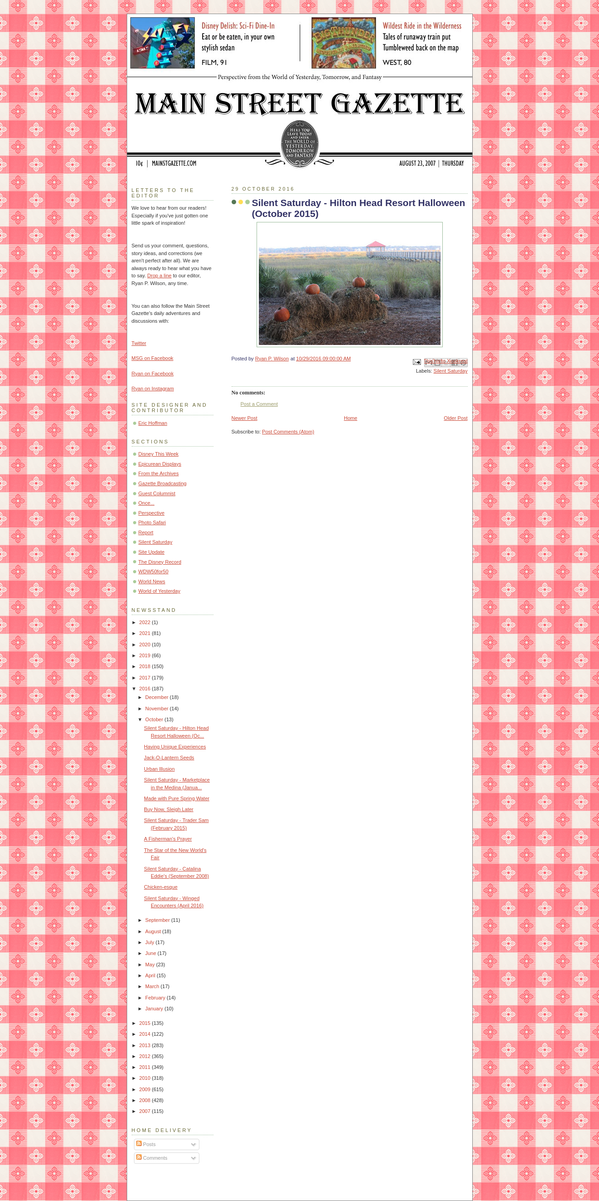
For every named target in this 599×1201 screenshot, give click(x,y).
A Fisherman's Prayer (168, 839)
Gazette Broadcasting (163, 483)
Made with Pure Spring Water (176, 798)
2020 (145, 644)
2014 (145, 1034)
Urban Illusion (159, 769)
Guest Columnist (157, 493)
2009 (145, 1089)
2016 (145, 688)
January (154, 1008)
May (150, 964)
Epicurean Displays (160, 464)
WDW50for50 (153, 571)
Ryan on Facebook (153, 373)
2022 (145, 622)
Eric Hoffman (153, 423)
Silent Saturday (451, 371)
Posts (146, 1144)
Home (350, 418)
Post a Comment (259, 404)
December (157, 697)
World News (152, 581)
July (150, 942)
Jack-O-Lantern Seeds (169, 757)
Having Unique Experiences (175, 746)
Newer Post (244, 418)
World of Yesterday (160, 591)
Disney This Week (159, 454)
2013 (145, 1045)
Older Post (455, 418)
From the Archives (159, 473)
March (153, 986)
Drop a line (159, 275)
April (151, 975)
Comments (151, 1158)
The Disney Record (160, 562)
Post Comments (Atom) (288, 431)
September (158, 920)
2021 (145, 633)
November (157, 708)
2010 (145, 1078)
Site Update (152, 552)
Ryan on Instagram (153, 388)
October (154, 719)
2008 (145, 1100)
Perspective (152, 513)
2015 (145, 1023)
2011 (145, 1067)
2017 (145, 677)
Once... (147, 503)
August (153, 931)
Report (146, 532)
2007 (145, 1111)
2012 (145, 1056)
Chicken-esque (161, 887)
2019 (145, 655)
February (156, 997)
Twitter (139, 343)
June (151, 953)
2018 (145, 666)
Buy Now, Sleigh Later (168, 809)
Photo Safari (152, 522)
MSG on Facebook (152, 358)
